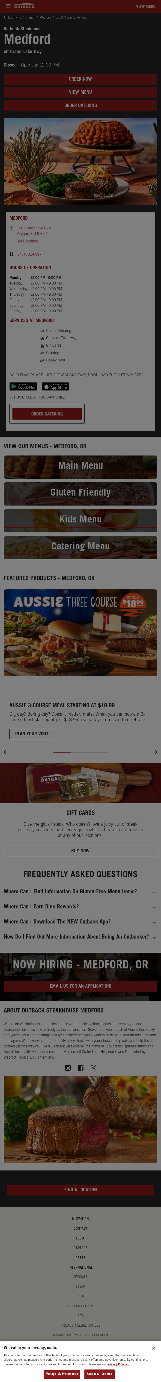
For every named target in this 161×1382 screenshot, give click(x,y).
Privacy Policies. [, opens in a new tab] (119, 1369)
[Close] (154, 1353)
